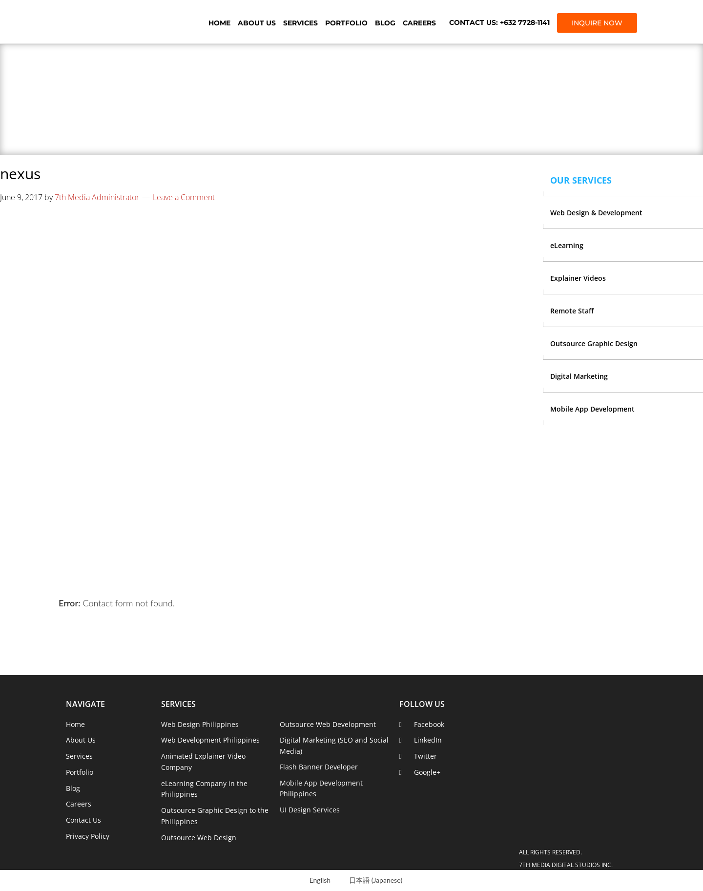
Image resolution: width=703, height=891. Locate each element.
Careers (419, 23)
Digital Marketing (579, 376)
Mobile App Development (592, 409)
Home (219, 23)
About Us (257, 23)
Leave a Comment (184, 197)
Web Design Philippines (200, 724)
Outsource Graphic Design (594, 343)
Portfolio (346, 23)
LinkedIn (428, 740)
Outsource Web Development (328, 724)
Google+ (427, 772)
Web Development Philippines (210, 740)
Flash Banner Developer (319, 766)
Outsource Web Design (198, 837)
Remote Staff (572, 310)
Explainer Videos (578, 278)
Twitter (425, 756)
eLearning (566, 245)
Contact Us (83, 820)
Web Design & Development (596, 212)
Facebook (429, 724)
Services (300, 23)
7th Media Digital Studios (119, 22)
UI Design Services (310, 809)
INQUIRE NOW (597, 23)
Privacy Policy (87, 836)
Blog (385, 23)
